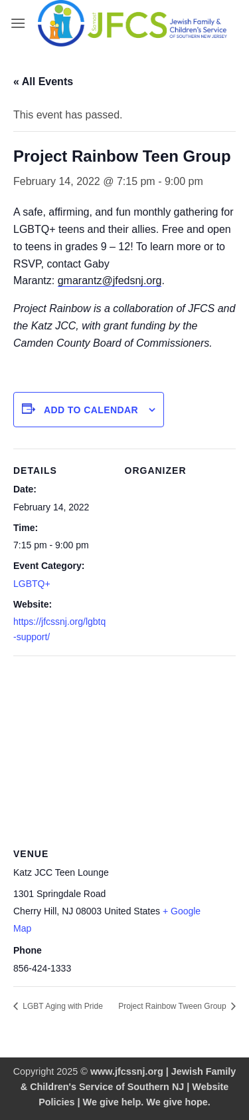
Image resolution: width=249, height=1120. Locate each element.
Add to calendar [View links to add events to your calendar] (91, 410)
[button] (18, 23)
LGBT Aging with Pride (62, 1006)
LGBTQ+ (31, 583)
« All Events (43, 81)
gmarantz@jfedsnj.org (110, 280)
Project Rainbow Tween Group (173, 1006)
